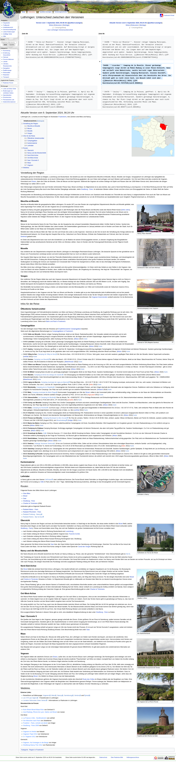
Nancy (59, 695)
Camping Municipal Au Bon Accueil (55, 418)
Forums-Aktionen (8, 59)
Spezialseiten (7, 95)
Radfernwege (7, 70)
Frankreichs (62, 117)
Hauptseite (6, 23)
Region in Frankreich (36, 750)
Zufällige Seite (7, 34)
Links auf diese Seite (9, 88)
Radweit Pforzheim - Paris (32, 512)
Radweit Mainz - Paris (30, 509)
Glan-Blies (26, 493)
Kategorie (24, 750)
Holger (70, 420)
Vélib (42, 482)
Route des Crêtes (88, 679)
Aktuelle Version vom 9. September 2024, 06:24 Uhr (128, 23)
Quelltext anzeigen (75, 23)
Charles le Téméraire (30, 503)
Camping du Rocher (39, 408)
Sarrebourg (68, 695)
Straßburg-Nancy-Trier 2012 (32, 745)
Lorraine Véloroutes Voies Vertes (34, 700)
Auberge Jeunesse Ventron (43, 443)
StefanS (100, 389)
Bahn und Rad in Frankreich (55, 321)
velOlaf (26, 356)
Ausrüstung (6, 50)
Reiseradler (6, 72)
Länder (5, 61)
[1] (44, 433)
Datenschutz (103, 757)
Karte (85, 339)
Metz (53, 695)
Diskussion (58, 25)
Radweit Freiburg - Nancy (32, 514)
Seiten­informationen (9, 102)
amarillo (70, 400)
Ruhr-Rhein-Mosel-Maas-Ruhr (33, 709)
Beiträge (66, 25)
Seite (23, 12)
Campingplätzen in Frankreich (62, 331)
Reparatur (6, 74)
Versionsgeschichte (61, 12)
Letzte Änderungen (9, 31)
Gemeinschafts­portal (9, 29)
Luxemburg (69, 531)
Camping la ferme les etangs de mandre (48, 375)
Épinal (86, 695)
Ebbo (123, 446)
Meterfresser (69, 362)
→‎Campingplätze (59, 27)
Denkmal (24, 236)
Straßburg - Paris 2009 (31, 725)
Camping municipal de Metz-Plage (44, 392)
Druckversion (7, 97)
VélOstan (48, 479)
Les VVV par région (30, 698)
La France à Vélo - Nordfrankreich (34, 718)
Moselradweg (61, 420)
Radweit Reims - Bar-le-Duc (32, 517)
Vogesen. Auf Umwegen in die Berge (35, 742)
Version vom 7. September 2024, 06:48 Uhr (51, 23)
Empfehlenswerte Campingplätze (69, 329)
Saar (24, 498)
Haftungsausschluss (132, 757)
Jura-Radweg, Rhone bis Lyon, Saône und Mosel (40, 712)
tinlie (91, 384)
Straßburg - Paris (87, 189)
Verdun (76, 695)
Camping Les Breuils (41, 359)
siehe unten (125, 210)
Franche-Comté (74, 534)
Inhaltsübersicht (8, 27)
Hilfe (4, 36)
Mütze (77, 339)
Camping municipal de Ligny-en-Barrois (54, 382)
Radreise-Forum (8, 83)
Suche (3, 39)
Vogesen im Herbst (29, 731)
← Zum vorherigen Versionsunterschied (59, 30)
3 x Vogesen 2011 (29, 736)
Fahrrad (5, 57)
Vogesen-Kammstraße (99, 297)
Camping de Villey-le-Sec (46, 354)
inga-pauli (91, 395)
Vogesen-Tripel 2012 (30, 734)
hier (127, 554)
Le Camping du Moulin (46, 397)
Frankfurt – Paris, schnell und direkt (35, 723)
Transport (6, 77)
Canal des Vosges (84, 546)
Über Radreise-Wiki (117, 757)
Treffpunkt (6, 25)
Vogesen (46, 695)
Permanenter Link (8, 99)
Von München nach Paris (31, 720)
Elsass (34, 181)
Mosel (88, 392)
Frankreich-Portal (168, 15)
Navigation (6, 68)
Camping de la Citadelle (44, 387)
